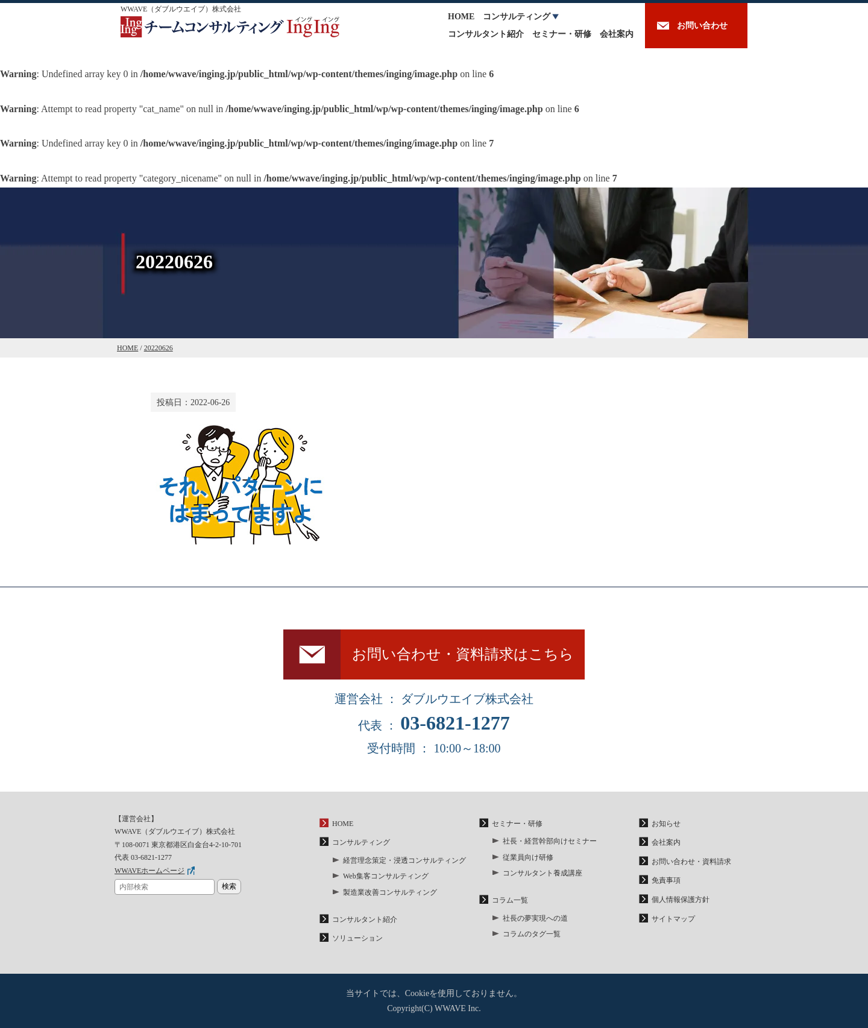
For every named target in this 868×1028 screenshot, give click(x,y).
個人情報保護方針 (680, 899)
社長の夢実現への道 (535, 918)
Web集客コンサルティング (386, 876)
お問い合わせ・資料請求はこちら (463, 654)
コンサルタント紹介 (486, 34)
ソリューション (357, 938)
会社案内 (617, 34)
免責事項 (666, 880)
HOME (461, 16)
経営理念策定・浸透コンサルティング (404, 860)
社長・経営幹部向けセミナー (550, 841)
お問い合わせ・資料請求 (691, 861)
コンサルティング (516, 16)
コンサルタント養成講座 (542, 873)
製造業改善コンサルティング (390, 892)
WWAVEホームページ (149, 870)
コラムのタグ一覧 (532, 934)
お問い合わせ (702, 25)
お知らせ (666, 823)
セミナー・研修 (561, 34)
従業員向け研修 (528, 857)
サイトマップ (673, 919)
